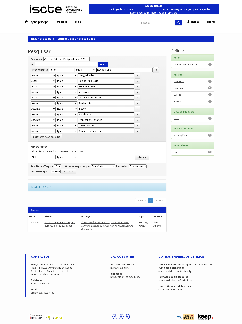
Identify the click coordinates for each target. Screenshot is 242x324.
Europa (177, 94)
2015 (176, 118)
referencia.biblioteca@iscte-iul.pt (175, 271)
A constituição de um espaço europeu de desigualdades (60, 224)
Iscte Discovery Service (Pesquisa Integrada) (186, 9)
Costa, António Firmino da (95, 222)
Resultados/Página (42, 166)
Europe (177, 101)
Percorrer (62, 22)
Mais (79, 22)
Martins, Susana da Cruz (94, 225)
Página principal (37, 22)
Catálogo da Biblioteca (121, 9)
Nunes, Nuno (116, 225)
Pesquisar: (37, 59)
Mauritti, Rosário (120, 222)
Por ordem (122, 166)
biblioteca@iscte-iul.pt (42, 292)
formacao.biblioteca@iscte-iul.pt (175, 280)
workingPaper (181, 135)
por (32, 64)
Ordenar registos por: (78, 166)
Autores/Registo (40, 171)
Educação (179, 88)
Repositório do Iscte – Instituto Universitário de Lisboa (62, 38)
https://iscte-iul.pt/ (119, 267)
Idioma (212, 22)
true (176, 152)
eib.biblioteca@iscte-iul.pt (171, 289)
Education (179, 81)
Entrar (194, 22)
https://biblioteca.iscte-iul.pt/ (125, 276)
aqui (141, 12)
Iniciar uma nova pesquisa (46, 136)
